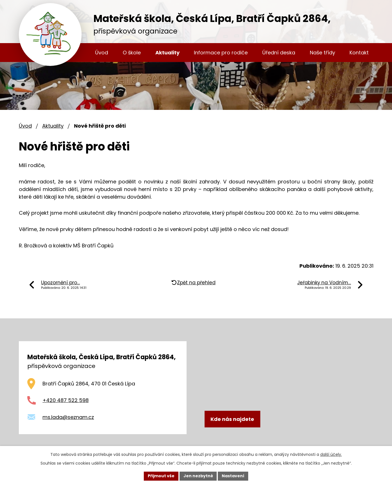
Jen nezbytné (198, 476)
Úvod (101, 52)
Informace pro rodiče (221, 52)
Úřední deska (278, 52)
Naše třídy (322, 52)
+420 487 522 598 (65, 400)
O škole (132, 52)
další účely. (331, 454)
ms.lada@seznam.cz (68, 417)
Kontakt (359, 52)
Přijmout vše (161, 476)
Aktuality (167, 52)
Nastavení (233, 476)
